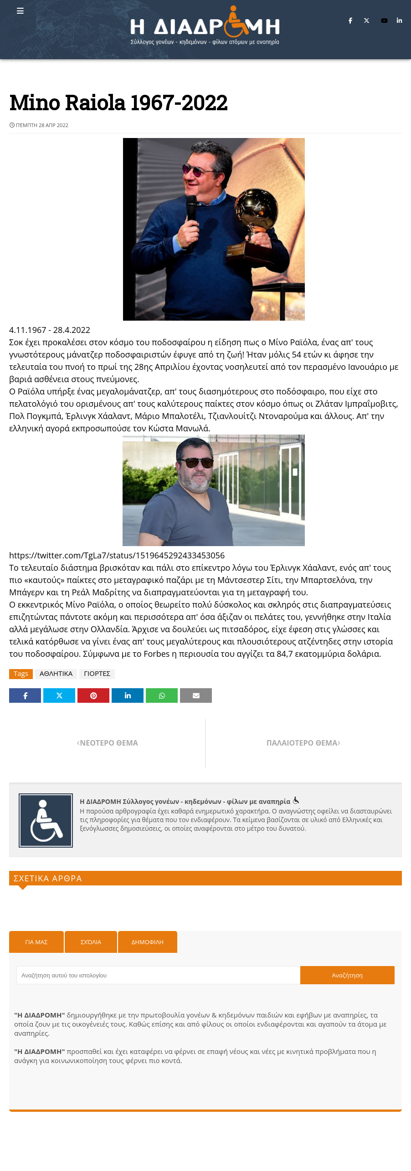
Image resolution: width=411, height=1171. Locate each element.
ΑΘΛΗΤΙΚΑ (56, 673)
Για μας (36, 942)
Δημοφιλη (148, 942)
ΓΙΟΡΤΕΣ (97, 673)
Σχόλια (91, 942)
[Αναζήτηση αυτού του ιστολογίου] (158, 975)
